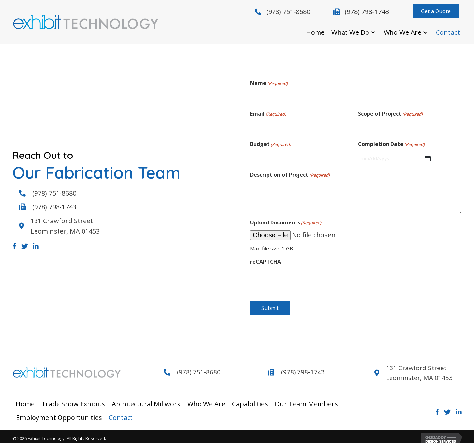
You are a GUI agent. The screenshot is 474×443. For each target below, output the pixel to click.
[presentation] (300, 276)
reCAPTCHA (265, 256)
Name (269, 83)
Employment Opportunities (59, 414)
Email (268, 112)
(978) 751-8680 (288, 11)
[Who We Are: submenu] (425, 32)
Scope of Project (390, 112)
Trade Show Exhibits (73, 400)
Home (25, 400)
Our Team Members (306, 400)
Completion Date (391, 141)
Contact (121, 414)
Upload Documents (285, 218)
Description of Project (290, 170)
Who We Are (206, 400)
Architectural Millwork (146, 400)
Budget (270, 141)
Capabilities (250, 400)
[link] (315, 32)
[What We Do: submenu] (373, 32)
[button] (436, 11)
